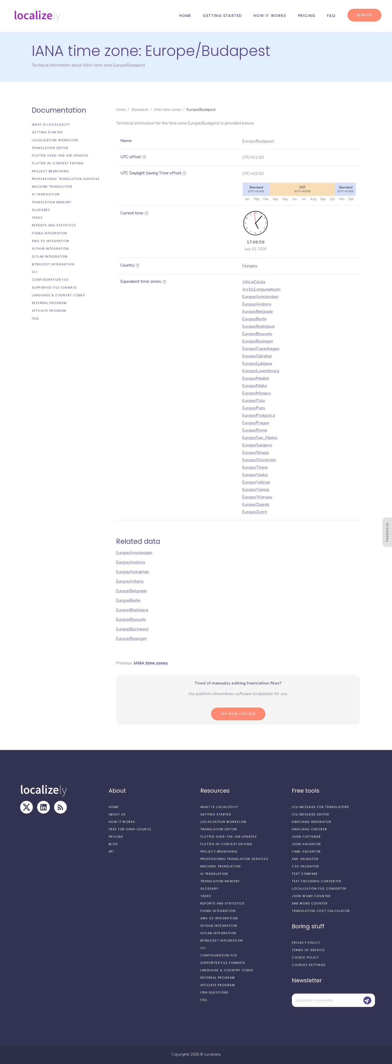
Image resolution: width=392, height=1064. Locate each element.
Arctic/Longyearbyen (261, 289)
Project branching (50, 171)
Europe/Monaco (256, 393)
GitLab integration (50, 256)
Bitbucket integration (53, 264)
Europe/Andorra (256, 304)
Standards (139, 109)
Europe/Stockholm (259, 460)
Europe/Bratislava (258, 326)
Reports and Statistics (54, 225)
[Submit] (367, 1000)
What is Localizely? (51, 124)
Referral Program (49, 303)
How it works (269, 15)
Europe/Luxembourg (260, 371)
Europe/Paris (253, 408)
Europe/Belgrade (257, 312)
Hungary (249, 266)
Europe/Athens (130, 581)
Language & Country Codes (58, 295)
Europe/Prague (255, 423)
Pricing (306, 15)
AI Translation (46, 194)
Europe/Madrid (255, 378)
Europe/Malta (254, 386)
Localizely (212, 1054)
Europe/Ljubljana (257, 364)
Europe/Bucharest (132, 629)
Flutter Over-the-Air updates (60, 155)
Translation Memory (52, 202)
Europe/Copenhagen (260, 349)
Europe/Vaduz (255, 475)
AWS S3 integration (50, 241)
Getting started (222, 15)
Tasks (37, 217)
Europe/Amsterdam (260, 297)
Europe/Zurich (254, 512)
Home (185, 15)
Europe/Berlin (254, 319)
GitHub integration (50, 248)
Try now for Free (238, 714)
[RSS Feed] (60, 807)
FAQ (331, 15)
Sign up (364, 15)
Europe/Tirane (255, 467)
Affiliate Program (49, 310)
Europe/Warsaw (257, 497)
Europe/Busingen (257, 341)
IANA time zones (167, 109)
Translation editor (50, 148)
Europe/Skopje (255, 453)
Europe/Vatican (256, 482)
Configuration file (50, 279)
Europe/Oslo (253, 401)
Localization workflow (55, 140)
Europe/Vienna (255, 490)
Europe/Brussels (257, 334)
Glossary (41, 210)
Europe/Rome (254, 430)
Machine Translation (52, 186)
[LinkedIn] (43, 807)
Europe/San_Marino (260, 438)
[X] (26, 807)
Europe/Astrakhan (132, 572)
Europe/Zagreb (255, 504)
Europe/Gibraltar (257, 356)
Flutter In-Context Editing (58, 163)
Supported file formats (54, 287)
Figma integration (49, 233)
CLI (34, 272)
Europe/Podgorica (258, 415)
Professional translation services (66, 179)
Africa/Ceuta (253, 282)
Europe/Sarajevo (257, 445)
